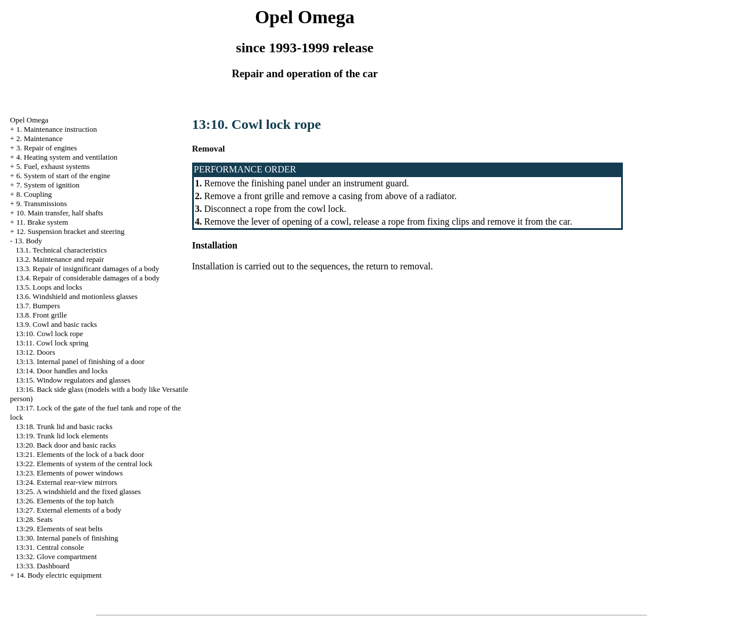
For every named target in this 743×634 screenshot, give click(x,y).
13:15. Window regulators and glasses (73, 380)
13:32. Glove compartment (56, 556)
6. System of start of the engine (63, 175)
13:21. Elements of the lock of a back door (80, 454)
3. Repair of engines (46, 147)
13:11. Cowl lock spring (52, 342)
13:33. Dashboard (42, 565)
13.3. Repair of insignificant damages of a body (87, 268)
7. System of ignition (48, 185)
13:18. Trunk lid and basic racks (64, 426)
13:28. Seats (34, 519)
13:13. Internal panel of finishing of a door (80, 361)
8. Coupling (34, 194)
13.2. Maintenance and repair (60, 259)
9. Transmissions (41, 203)
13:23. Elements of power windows (69, 473)
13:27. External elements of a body (68, 510)
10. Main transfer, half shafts (59, 212)
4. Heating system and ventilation (66, 157)
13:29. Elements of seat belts (59, 528)
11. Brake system (42, 222)
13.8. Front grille (41, 315)
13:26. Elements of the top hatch (65, 500)
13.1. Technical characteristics (61, 250)
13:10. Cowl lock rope (49, 333)
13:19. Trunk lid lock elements (62, 435)
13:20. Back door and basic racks (66, 445)
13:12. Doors (35, 352)
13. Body (28, 240)
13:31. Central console (50, 547)
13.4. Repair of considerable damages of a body (88, 277)
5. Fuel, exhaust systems (53, 166)
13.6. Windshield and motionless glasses (77, 296)
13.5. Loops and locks (49, 287)
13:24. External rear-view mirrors (66, 482)
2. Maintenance (39, 138)
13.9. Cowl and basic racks (56, 324)
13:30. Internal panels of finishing (67, 538)
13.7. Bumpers (38, 305)
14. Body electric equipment (59, 575)
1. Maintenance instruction (56, 129)
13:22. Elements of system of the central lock (84, 463)
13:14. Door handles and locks (62, 370)
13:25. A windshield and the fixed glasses (78, 491)
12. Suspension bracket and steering (70, 231)
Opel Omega (29, 120)
